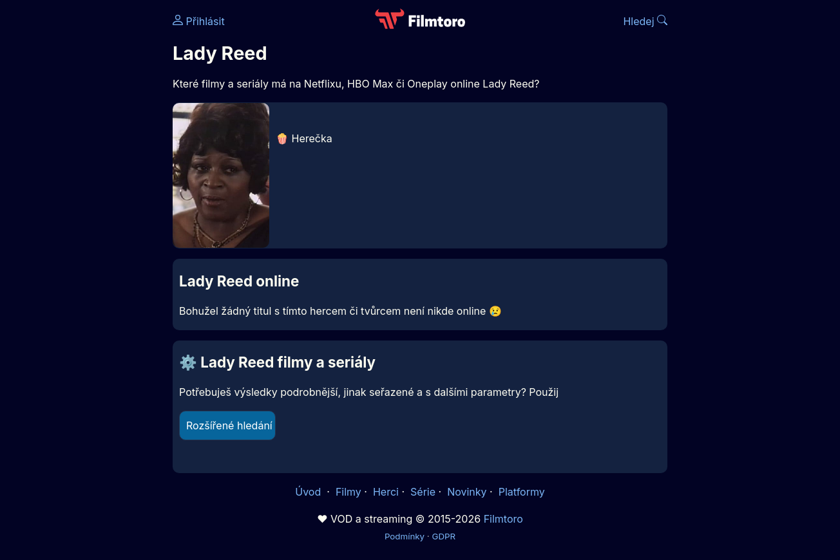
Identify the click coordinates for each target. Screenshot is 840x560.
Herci (386, 491)
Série (422, 491)
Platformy (522, 491)
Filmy (348, 491)
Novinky (466, 491)
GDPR (443, 536)
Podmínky (405, 536)
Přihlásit (199, 21)
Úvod (309, 491)
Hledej (645, 21)
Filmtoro (503, 518)
